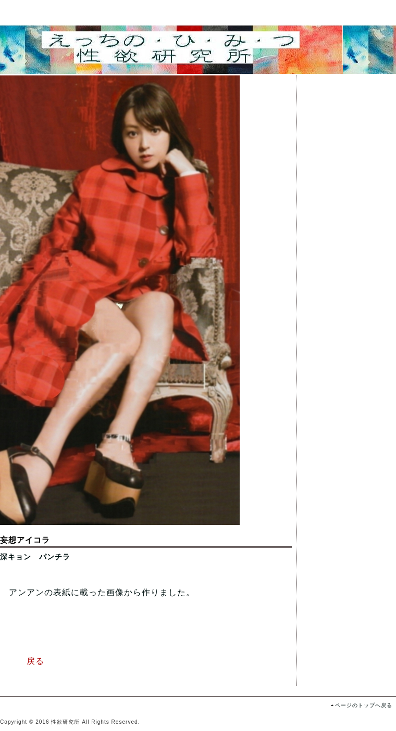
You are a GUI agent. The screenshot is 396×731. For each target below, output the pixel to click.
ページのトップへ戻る (363, 705)
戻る (22, 661)
